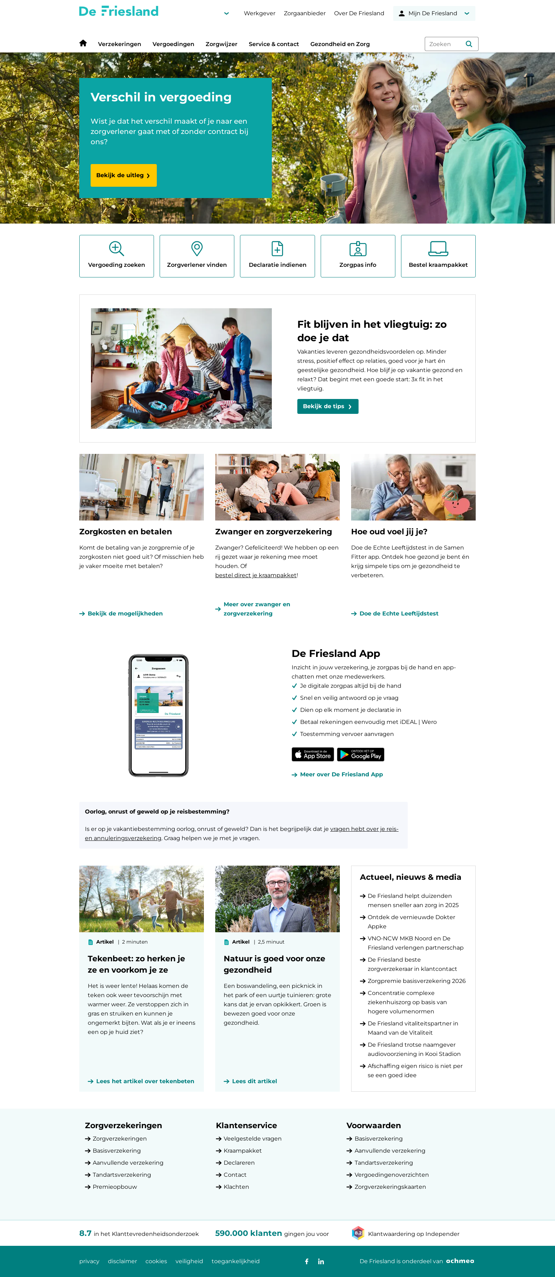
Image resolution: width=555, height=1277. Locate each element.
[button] (469, 44)
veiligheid (189, 1261)
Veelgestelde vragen (253, 1138)
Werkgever (259, 13)
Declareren (239, 1162)
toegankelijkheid (236, 1261)
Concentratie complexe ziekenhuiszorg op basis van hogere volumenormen (407, 1002)
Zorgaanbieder (305, 13)
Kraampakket (243, 1150)
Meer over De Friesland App (341, 774)
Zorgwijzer (222, 44)
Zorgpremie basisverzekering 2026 (417, 981)
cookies (156, 1261)
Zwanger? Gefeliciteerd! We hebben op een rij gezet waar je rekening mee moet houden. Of (277, 556)
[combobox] (452, 44)
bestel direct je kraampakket (256, 575)
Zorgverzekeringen (120, 1138)
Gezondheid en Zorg (340, 44)
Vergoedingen (173, 44)
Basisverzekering (117, 1150)
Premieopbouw (115, 1186)
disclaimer (122, 1261)
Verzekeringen (119, 44)
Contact (235, 1174)
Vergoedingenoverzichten (392, 1174)
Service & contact (274, 44)
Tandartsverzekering (122, 1174)
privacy (89, 1261)
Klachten (236, 1186)
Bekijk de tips (323, 406)
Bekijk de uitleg (123, 175)
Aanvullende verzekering (128, 1162)
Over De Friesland (359, 13)
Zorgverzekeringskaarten (390, 1186)
